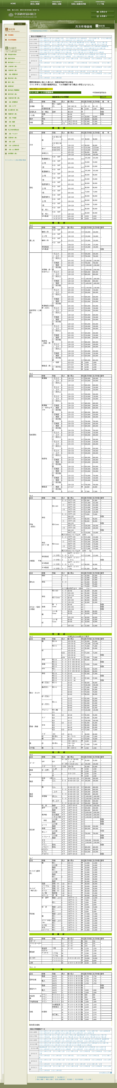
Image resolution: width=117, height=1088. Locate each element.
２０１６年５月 (55, 48)
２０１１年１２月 (45, 73)
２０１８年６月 (106, 38)
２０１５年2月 (88, 52)
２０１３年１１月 (59, 59)
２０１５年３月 (78, 52)
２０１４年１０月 (66, 54)
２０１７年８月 (90, 42)
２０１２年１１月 (59, 67)
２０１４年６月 (44, 56)
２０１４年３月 (77, 56)
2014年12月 (43, 54)
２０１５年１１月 (58, 50)
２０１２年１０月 (72, 67)
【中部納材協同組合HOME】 (39, 31)
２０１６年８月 (95, 46)
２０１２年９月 (84, 67)
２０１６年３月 (77, 48)
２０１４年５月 (55, 56)
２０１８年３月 (66, 40)
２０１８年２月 (77, 40)
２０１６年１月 (100, 48)
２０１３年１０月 (72, 59)
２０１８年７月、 (95, 38)
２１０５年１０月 (70, 50)
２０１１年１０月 (72, 73)
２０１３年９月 (84, 59)
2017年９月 (80, 42)
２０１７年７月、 (103, 42)
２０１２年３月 (80, 71)
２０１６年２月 (89, 48)
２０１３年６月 (44, 63)
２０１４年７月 (100, 54)
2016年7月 (105, 46)
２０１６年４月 (66, 48)
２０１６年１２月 (45, 46)
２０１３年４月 (68, 63)
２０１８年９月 (70, 38)
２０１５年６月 (55, 52)
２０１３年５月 (56, 63)
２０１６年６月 (44, 48)
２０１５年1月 (99, 52)
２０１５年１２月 (45, 50)
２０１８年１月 (89, 40)
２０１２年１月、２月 (94, 71)
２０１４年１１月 (54, 54)
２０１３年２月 (93, 63)
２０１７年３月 (78, 44)
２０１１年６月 (44, 78)
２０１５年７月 (44, 52)
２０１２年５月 (56, 71)
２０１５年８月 (92, 50)
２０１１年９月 (84, 73)
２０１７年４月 (68, 44)
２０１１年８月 (96, 73)
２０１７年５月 (57, 44)
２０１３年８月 (96, 59)
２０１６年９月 (84, 46)
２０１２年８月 (96, 67)
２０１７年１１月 (58, 42)
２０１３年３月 (82, 63)
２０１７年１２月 (45, 42)
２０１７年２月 (91, 44)
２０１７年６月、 (45, 44)
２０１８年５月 (44, 40)
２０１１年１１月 (59, 73)
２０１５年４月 (66, 52)
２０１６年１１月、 (58, 46)
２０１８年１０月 (58, 38)
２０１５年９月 (81, 50)
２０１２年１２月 (45, 67)
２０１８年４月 (55, 40)
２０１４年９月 (78, 54)
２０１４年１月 (100, 56)
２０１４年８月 (90, 54)
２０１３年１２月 (45, 59)
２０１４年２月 (88, 56)
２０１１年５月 (56, 78)
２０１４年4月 (66, 56)
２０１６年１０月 (71, 46)
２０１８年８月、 (82, 38)
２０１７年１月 (101, 44)
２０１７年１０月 (70, 42)
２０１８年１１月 (45, 38)
